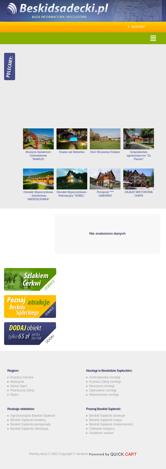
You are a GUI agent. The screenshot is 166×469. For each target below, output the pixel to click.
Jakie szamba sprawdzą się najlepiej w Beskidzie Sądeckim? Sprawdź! (65, 27)
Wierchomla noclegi (104, 394)
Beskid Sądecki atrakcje (107, 415)
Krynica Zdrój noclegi (105, 381)
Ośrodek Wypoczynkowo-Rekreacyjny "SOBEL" (72, 193)
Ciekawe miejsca (102, 428)
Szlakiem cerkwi (101, 433)
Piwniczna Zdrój (22, 390)
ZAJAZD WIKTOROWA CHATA (139, 193)
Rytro (14, 394)
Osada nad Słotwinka (71, 151)
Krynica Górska (22, 377)
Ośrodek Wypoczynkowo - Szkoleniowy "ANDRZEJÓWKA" (38, 195)
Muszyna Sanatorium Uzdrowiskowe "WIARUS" (38, 155)
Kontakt (139, 27)
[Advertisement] (91, 86)
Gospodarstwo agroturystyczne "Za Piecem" (139, 155)
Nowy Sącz (18, 386)
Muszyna (17, 381)
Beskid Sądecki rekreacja (29, 428)
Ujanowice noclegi (102, 390)
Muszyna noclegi (101, 386)
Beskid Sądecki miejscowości (111, 424)
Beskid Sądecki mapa (105, 420)
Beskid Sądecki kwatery (28, 420)
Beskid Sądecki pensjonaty (30, 424)
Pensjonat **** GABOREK (105, 193)
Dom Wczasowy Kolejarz (105, 151)
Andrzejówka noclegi (104, 377)
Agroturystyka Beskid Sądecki (32, 415)
